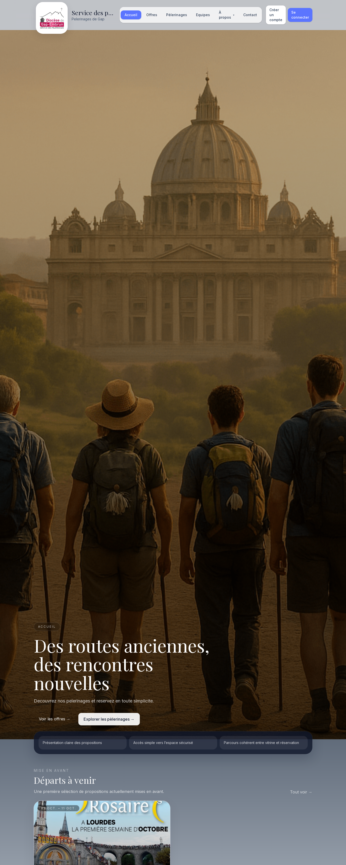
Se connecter (300, 14)
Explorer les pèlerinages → (109, 719)
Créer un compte (275, 15)
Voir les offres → (54, 718)
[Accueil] (75, 15)
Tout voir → (301, 791)
